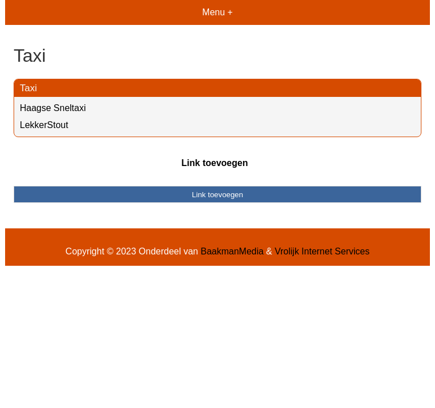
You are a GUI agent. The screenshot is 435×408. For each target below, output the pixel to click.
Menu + (217, 12)
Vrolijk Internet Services (322, 251)
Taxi (28, 88)
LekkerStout (44, 125)
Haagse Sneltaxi (53, 108)
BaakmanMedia (232, 251)
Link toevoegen (214, 163)
